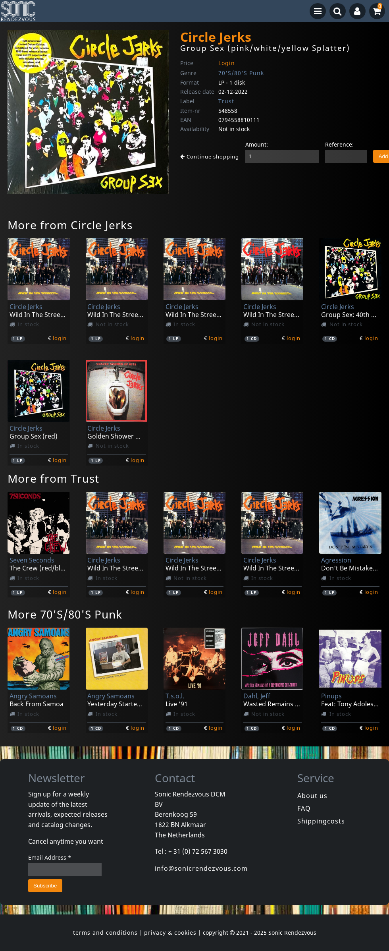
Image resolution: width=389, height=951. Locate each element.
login (60, 338)
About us (312, 795)
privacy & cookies (170, 932)
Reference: (339, 144)
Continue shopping (209, 156)
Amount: (256, 144)
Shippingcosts (321, 821)
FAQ (304, 808)
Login (226, 63)
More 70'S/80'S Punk (65, 614)
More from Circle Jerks (70, 224)
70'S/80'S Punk (241, 73)
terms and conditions (105, 932)
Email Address (49, 857)
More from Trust (53, 478)
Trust (226, 101)
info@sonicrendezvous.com (201, 868)
